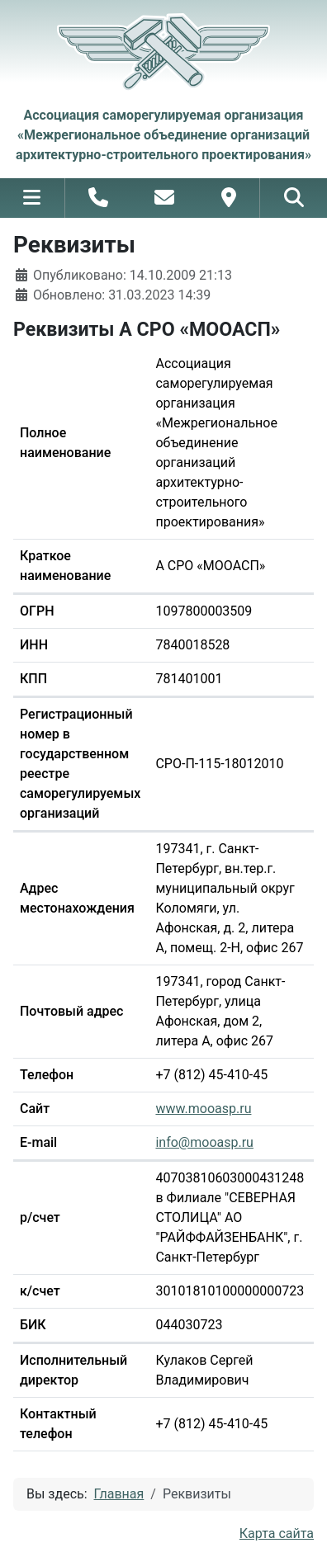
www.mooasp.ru (203, 1108)
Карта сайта (276, 1533)
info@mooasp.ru (204, 1142)
